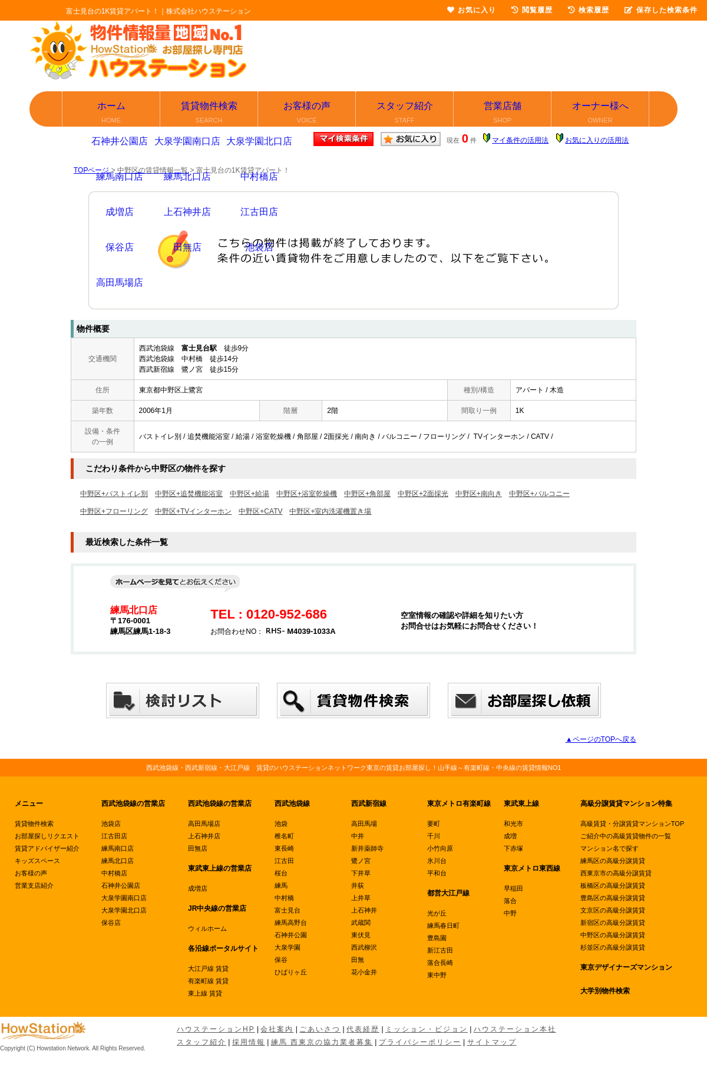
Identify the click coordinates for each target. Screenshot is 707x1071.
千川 (433, 835)
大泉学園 (287, 947)
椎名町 (284, 835)
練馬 (281, 885)
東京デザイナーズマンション (626, 967)
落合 (510, 900)
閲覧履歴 (532, 10)
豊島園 (437, 937)
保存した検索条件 (661, 10)
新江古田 (440, 950)
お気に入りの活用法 (597, 140)
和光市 (513, 823)
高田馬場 (364, 823)
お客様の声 (307, 113)
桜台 (281, 873)
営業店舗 (503, 113)
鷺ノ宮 (361, 860)
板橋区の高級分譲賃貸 (612, 885)
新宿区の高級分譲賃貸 (612, 922)
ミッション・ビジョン (426, 1029)
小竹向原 (440, 848)
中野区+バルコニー (539, 494)
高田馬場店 (204, 823)
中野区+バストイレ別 (114, 494)
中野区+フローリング (114, 511)
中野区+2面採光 (423, 494)
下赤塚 (513, 848)
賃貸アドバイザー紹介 (47, 848)
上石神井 (364, 910)
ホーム (112, 113)
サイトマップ (492, 1042)
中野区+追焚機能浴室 (189, 494)
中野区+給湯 (249, 494)
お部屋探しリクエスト (47, 835)
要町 (433, 823)
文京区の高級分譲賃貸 (612, 910)
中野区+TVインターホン (193, 511)
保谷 (281, 959)
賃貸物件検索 (209, 113)
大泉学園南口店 (124, 897)
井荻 (357, 885)
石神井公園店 (120, 885)
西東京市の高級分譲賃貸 (616, 873)
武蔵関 (361, 922)
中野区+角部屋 (367, 494)
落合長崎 (440, 962)
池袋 (281, 823)
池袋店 (111, 823)
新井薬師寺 (367, 848)
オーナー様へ (601, 113)
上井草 (361, 897)
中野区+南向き (478, 494)
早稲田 (513, 888)
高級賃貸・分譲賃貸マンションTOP (632, 823)
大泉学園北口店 (124, 910)
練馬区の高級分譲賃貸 (612, 860)
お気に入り (471, 10)
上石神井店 (204, 835)
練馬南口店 (117, 848)
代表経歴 (362, 1029)
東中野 (437, 975)
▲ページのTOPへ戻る (601, 739)
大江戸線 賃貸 (208, 968)
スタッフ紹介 (405, 113)
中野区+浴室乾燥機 (306, 494)
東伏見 (361, 934)
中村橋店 (114, 873)
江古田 (284, 860)
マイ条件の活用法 (520, 140)
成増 (510, 835)
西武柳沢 (364, 947)
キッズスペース (37, 860)
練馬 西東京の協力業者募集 (322, 1042)
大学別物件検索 (605, 991)
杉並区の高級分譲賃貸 (612, 947)
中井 (357, 835)
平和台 (437, 873)
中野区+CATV (260, 511)
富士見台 (287, 910)
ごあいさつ (320, 1029)
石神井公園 (291, 934)
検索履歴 (588, 10)
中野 (510, 913)
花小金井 (364, 972)
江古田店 (114, 835)
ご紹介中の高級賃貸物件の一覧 (625, 835)
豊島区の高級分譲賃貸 (612, 897)
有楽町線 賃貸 (208, 980)
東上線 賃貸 (205, 993)
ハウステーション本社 (515, 1029)
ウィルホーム (207, 928)
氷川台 (437, 860)
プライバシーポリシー (420, 1042)
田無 (357, 959)
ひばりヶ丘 (291, 972)
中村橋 (284, 897)
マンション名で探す (609, 848)
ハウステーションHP (216, 1029)
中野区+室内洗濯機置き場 (330, 511)
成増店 (197, 888)
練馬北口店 (117, 860)
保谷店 (111, 922)
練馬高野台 (291, 922)
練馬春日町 (443, 925)
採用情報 (248, 1042)
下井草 (361, 873)
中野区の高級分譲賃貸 (612, 934)
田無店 (197, 848)
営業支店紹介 (34, 885)
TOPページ (91, 170)
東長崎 (284, 848)
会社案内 (276, 1029)
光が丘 (437, 913)
